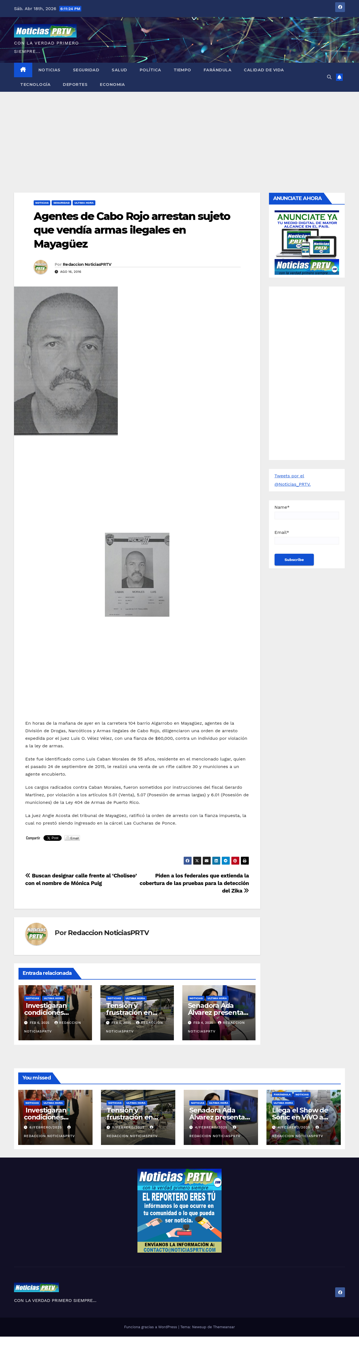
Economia (112, 84)
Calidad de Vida (264, 69)
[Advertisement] (179, 134)
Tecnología (35, 84)
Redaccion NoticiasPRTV (87, 264)
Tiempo (182, 69)
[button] (329, 77)
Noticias (49, 69)
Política (150, 69)
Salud (119, 69)
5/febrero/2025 (129, 1127)
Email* (307, 537)
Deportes (75, 84)
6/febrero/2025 (46, 1127)
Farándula (218, 69)
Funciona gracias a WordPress (151, 1327)
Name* (307, 511)
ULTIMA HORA (83, 202)
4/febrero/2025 (212, 1127)
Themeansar (224, 1327)
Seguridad (86, 69)
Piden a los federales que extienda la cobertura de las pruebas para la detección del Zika (194, 883)
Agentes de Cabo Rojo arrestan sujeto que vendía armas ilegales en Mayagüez (132, 230)
